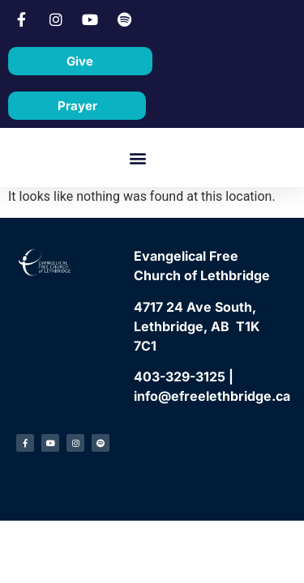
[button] (137, 157)
